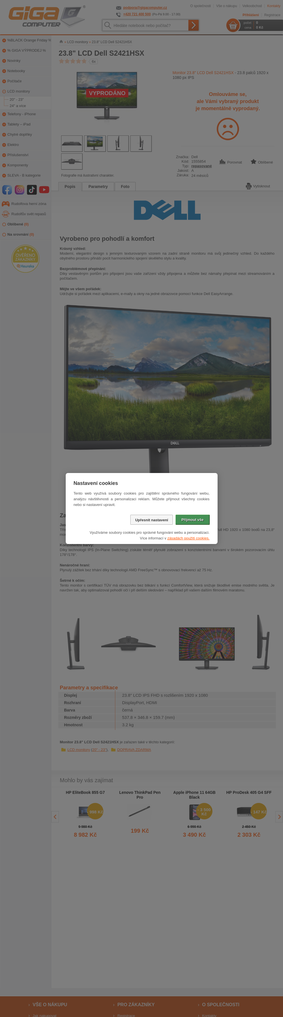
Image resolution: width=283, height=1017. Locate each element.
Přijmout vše (192, 520)
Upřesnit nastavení (151, 520)
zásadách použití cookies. (188, 538)
